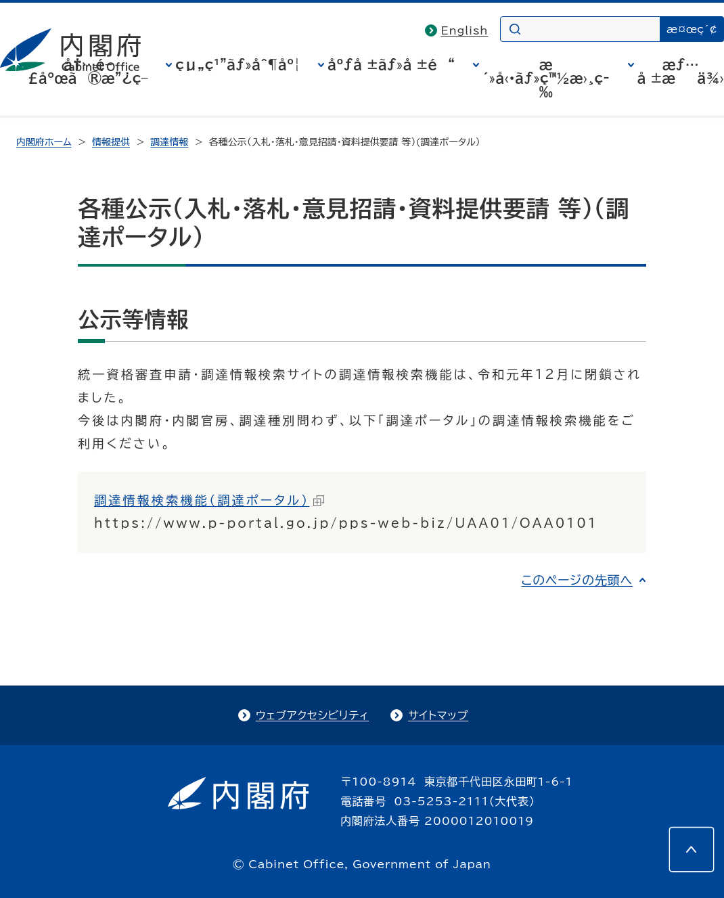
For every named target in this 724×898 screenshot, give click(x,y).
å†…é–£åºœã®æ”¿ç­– (88, 71)
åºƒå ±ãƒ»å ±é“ (391, 64)
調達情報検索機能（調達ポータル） (209, 500)
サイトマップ (438, 715)
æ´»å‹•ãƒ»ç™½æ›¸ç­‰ (546, 78)
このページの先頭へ (577, 580)
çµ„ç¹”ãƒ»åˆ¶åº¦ (237, 64)
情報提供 (111, 142)
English (465, 30)
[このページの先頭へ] (691, 849)
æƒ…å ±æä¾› (680, 71)
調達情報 (169, 142)
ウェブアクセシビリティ (312, 715)
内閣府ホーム (43, 142)
